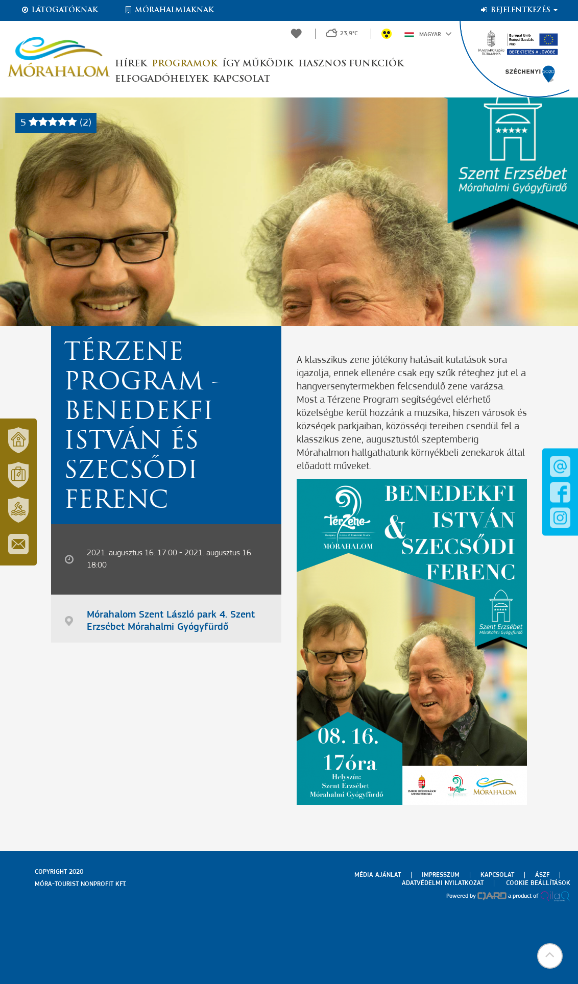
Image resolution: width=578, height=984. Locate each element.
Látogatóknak (59, 10)
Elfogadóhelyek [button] (161, 79)
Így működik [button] (257, 64)
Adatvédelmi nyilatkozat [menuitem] (443, 883)
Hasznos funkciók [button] (350, 64)
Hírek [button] (131, 64)
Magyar (428, 34)
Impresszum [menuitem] (441, 875)
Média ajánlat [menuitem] (377, 875)
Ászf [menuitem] (542, 875)
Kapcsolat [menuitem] (497, 875)
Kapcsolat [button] (241, 79)
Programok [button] (184, 64)
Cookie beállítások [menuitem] (538, 883)
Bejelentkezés (518, 10)
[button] (550, 956)
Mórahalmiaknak (169, 10)
